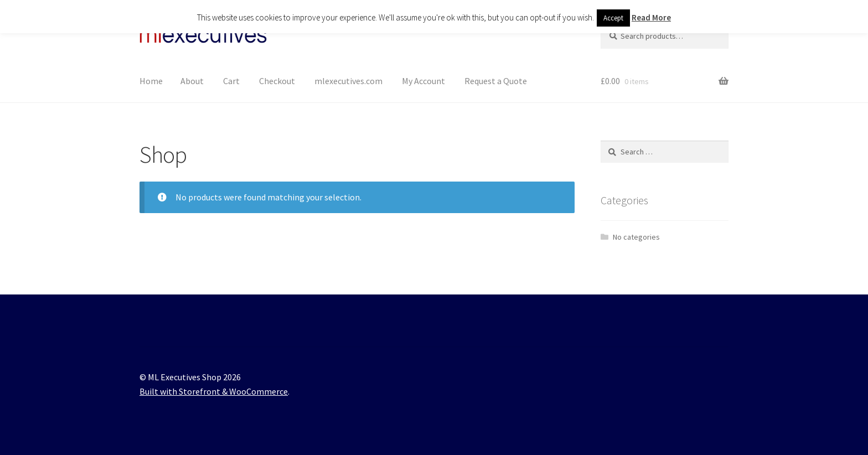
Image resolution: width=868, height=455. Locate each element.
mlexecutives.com (348, 80)
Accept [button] (613, 18)
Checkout (277, 80)
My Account (423, 80)
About (192, 80)
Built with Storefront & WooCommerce (214, 391)
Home (151, 80)
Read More (651, 17)
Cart (231, 80)
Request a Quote (495, 80)
